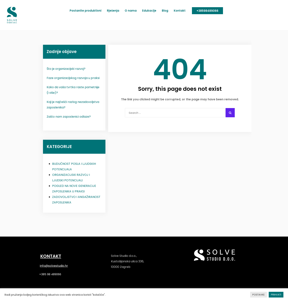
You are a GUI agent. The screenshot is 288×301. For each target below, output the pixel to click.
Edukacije (149, 11)
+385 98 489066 (50, 274)
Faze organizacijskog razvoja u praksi (73, 78)
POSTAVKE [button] (258, 294)
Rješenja (113, 11)
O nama (131, 11)
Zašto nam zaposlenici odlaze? (69, 117)
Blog (165, 11)
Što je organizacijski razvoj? (66, 69)
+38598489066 (207, 11)
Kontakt (180, 11)
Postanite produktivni (85, 11)
